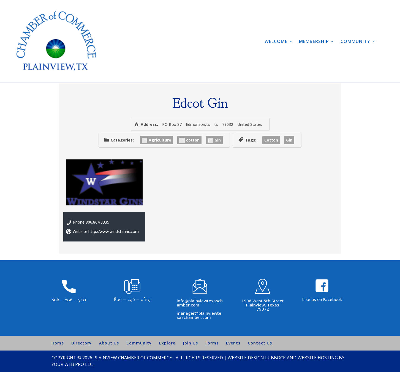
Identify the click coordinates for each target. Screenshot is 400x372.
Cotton (271, 140)
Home (57, 343)
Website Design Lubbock (257, 358)
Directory (81, 343)
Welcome (276, 41)
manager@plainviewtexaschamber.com (199, 315)
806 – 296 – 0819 (132, 299)
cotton (189, 140)
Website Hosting (318, 358)
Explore (167, 343)
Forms (212, 343)
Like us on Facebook (322, 299)
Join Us (190, 343)
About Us (109, 343)
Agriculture (156, 140)
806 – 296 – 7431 (68, 300)
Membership (314, 41)
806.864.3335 (97, 222)
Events (233, 343)
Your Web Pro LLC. (72, 364)
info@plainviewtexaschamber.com (200, 303)
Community (355, 41)
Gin (214, 140)
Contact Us (260, 343)
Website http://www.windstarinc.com (106, 231)
